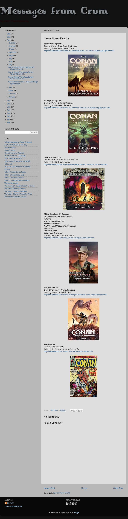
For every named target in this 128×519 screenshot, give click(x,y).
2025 (9, 37)
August (11, 55)
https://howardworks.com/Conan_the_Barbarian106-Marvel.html (68, 351)
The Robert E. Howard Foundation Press (18, 194)
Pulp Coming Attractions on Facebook (17, 161)
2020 (9, 110)
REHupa (7, 170)
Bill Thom (10, 503)
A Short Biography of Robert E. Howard (18, 142)
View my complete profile (13, 506)
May (10, 65)
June (11, 62)
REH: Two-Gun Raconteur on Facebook (17, 167)
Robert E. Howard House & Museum (17, 180)
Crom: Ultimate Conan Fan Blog (16, 145)
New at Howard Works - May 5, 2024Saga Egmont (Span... (23, 83)
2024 (9, 40)
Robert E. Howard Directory (14, 178)
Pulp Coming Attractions (13, 159)
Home (84, 488)
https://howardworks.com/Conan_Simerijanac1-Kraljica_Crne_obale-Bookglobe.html (75, 295)
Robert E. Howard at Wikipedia (15, 172)
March (11, 91)
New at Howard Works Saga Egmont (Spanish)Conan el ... (21, 68)
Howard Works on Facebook (14, 153)
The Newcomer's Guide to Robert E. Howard (19, 186)
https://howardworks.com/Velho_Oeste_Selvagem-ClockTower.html (69, 238)
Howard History (10, 148)
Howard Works (10, 150)
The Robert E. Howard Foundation (16, 191)
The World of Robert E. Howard (15, 197)
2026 (9, 34)
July (10, 59)
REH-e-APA (8, 164)
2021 (9, 107)
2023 (9, 101)
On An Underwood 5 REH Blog (15, 156)
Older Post (118, 488)
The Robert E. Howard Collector (15, 189)
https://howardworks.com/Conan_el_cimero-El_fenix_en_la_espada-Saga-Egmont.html (77, 108)
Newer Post (49, 488)
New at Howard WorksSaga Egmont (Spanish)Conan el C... (21, 73)
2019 (9, 113)
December (12, 43)
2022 (9, 104)
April (11, 88)
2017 (8, 119)
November (12, 46)
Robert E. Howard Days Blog (14, 175)
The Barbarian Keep (11, 183)
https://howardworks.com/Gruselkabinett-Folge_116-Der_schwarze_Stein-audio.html (75, 164)
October (11, 49)
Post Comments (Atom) (61, 493)
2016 (9, 123)
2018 (9, 116)
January (12, 97)
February (12, 94)
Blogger (76, 513)
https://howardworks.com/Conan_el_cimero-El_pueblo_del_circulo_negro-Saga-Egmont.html (79, 51)
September (13, 52)
